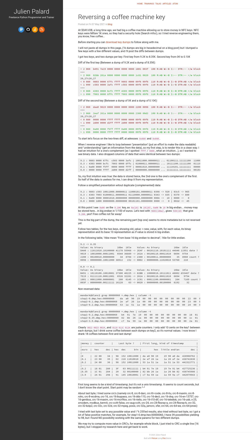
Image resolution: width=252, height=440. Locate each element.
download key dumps (118, 42)
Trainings (149, 4)
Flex (164, 438)
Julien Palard (31, 11)
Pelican (154, 438)
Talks (158, 4)
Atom (175, 4)
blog (110, 24)
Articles (166, 4)
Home (140, 4)
